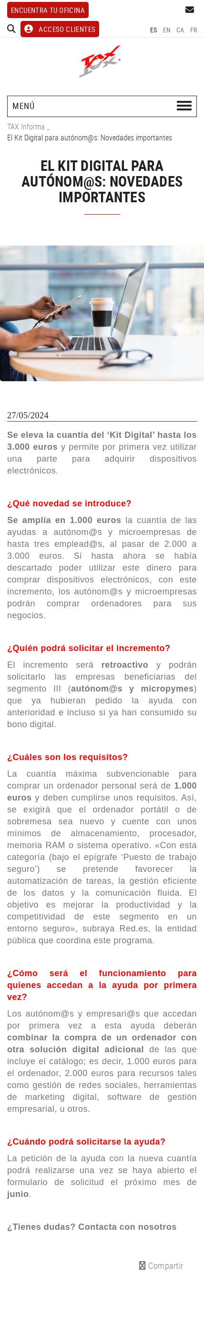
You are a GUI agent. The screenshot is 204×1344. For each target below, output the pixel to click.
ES (153, 29)
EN (167, 29)
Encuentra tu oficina (48, 10)
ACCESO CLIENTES (59, 29)
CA (180, 29)
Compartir (161, 1265)
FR (193, 29)
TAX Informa (26, 126)
